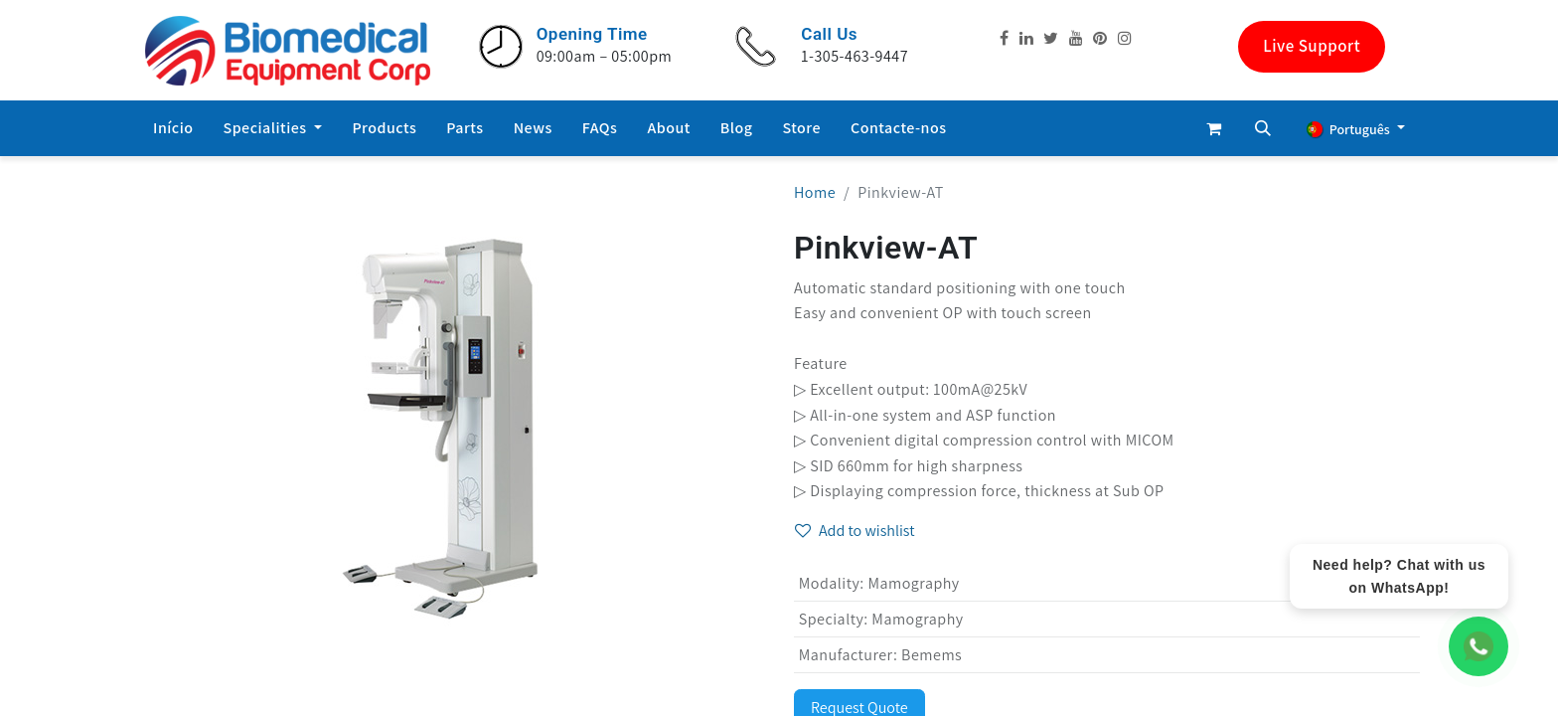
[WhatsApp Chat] (1478, 646)
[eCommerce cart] (1213, 128)
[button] (1263, 128)
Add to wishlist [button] (855, 530)
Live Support (1311, 46)
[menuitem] (173, 128)
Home (815, 192)
